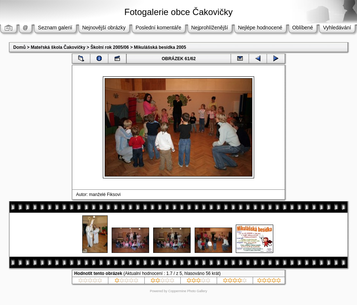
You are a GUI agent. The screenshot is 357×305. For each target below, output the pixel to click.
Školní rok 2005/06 (109, 47)
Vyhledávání (337, 27)
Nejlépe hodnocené (260, 27)
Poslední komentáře (158, 27)
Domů (19, 47)
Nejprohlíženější (209, 27)
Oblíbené (302, 27)
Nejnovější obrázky (104, 27)
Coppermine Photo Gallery (187, 291)
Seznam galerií (55, 27)
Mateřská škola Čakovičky (58, 47)
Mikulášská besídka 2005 (160, 47)
